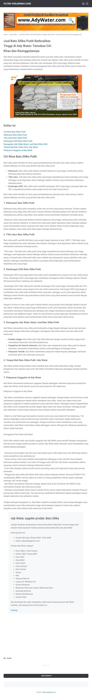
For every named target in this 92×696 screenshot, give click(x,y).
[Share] (8, 658)
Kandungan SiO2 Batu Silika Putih (18, 141)
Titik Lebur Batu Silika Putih (15, 138)
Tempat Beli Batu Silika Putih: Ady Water (21, 147)
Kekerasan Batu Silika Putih (15, 135)
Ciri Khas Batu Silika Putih (15, 132)
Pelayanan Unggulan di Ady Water (18, 150)
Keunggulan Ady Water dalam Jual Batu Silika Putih (25, 144)
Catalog (14, 610)
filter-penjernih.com (17, 3)
